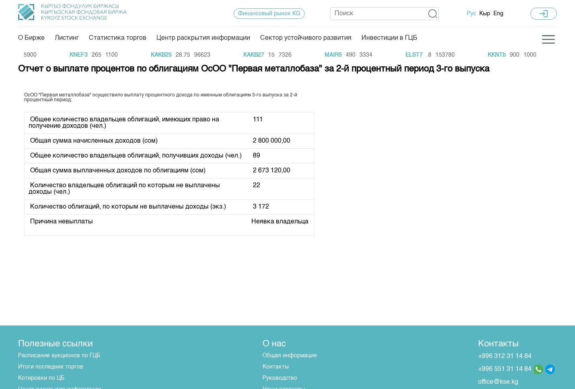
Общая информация (290, 355)
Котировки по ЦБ (41, 378)
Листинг (67, 38)
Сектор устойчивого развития (305, 38)
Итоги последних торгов (50, 367)
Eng (498, 13)
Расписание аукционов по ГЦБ (59, 355)
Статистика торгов (117, 38)
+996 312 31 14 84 (505, 356)
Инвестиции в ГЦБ (389, 38)
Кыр (484, 13)
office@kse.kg (498, 382)
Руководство (280, 378)
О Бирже (31, 38)
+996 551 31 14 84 (505, 369)
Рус (471, 13)
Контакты (276, 367)
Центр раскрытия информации (203, 38)
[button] (433, 13)
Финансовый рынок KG (269, 13)
